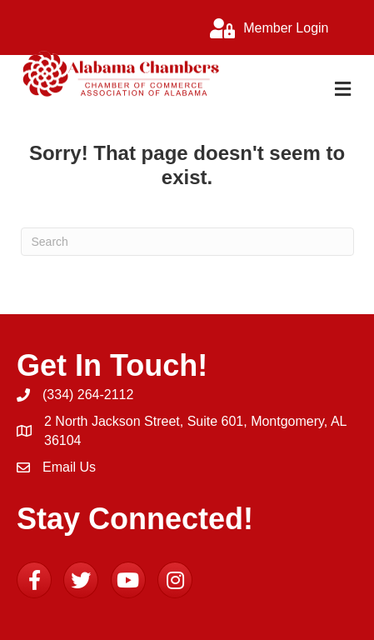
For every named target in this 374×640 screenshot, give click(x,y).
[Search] (187, 242)
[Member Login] (265, 28)
